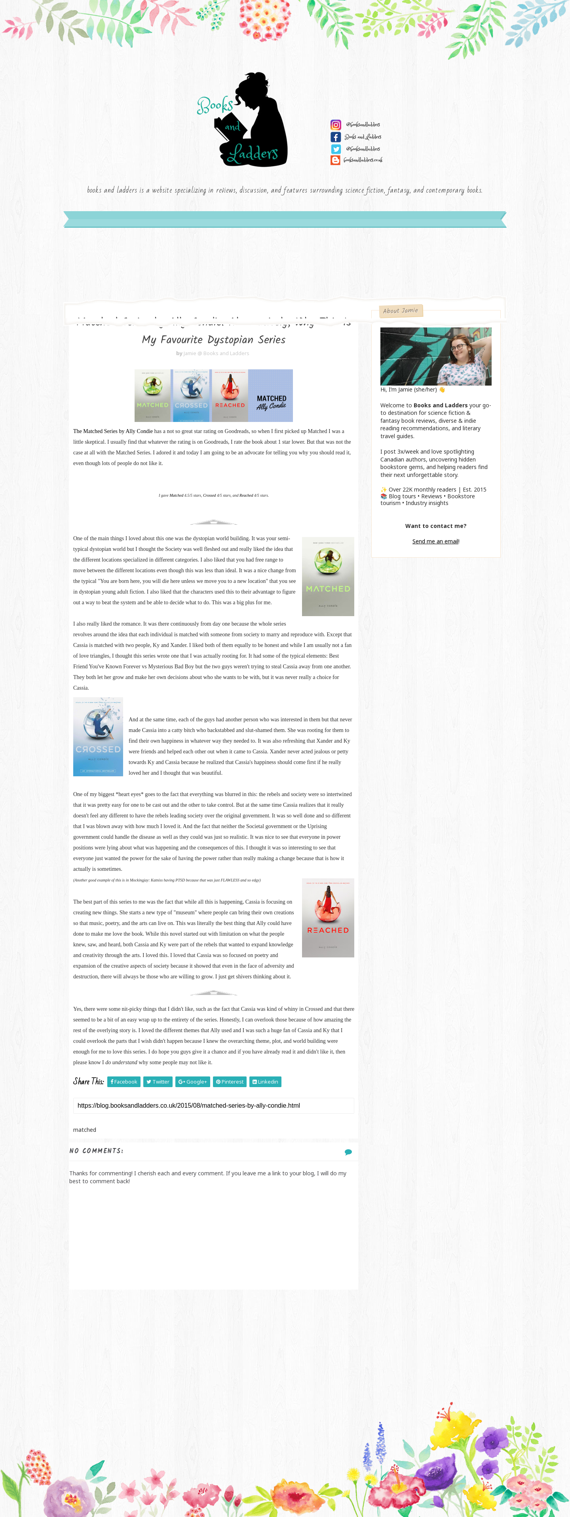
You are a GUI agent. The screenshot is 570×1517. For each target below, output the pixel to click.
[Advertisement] (213, 1353)
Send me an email (435, 541)
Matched (176, 495)
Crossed (209, 495)
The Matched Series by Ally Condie (113, 431)
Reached (246, 495)
